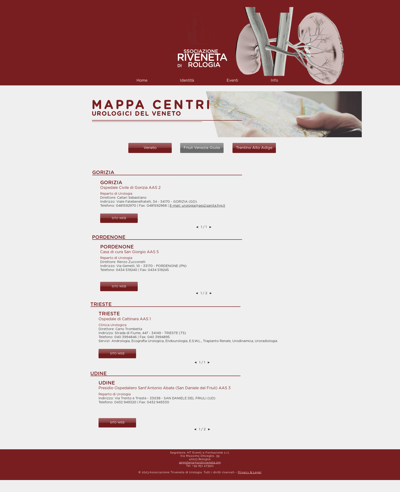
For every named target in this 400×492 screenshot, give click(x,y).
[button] (187, 80)
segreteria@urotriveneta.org (200, 462)
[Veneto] (150, 148)
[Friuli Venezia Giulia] (202, 148)
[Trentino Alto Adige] (254, 148)
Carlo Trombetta (128, 329)
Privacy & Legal (249, 472)
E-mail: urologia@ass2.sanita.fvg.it (197, 205)
